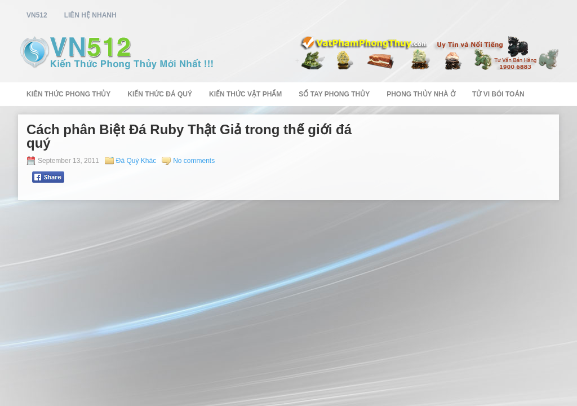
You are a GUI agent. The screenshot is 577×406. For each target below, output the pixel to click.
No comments (194, 161)
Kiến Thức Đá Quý (159, 94)
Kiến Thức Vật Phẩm (245, 94)
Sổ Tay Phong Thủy (334, 94)
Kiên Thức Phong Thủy (68, 94)
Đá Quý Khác (136, 161)
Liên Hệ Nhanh (90, 15)
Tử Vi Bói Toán (498, 94)
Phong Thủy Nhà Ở (421, 94)
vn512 (36, 15)
